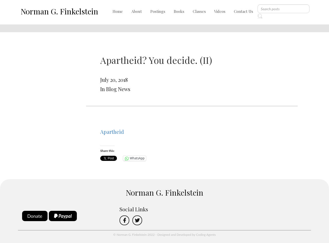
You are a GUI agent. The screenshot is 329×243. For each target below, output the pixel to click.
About (136, 11)
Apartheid (112, 131)
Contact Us (243, 11)
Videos (219, 11)
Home (118, 11)
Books (179, 11)
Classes (199, 11)
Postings (157, 11)
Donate (34, 216)
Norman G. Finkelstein (59, 11)
